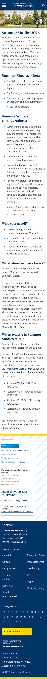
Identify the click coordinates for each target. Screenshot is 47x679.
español (6, 555)
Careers (6, 561)
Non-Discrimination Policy (16, 661)
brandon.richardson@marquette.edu (17, 511)
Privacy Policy (9, 653)
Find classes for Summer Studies (15, 450)
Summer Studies (23, 6)
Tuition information (9, 458)
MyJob (30, 581)
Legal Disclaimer (11, 657)
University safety (35, 588)
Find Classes (8, 445)
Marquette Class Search (14, 327)
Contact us (8, 585)
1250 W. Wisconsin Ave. (14, 534)
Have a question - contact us (13, 462)
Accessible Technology (14, 665)
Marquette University (23, 3)
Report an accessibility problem (14, 500)
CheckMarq (33, 568)
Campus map (9, 568)
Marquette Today (36, 555)
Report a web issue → (17, 631)
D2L (29, 574)
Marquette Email (35, 561)
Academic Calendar (17, 420)
